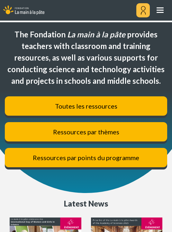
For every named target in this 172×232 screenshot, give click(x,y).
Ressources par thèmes (86, 132)
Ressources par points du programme (86, 157)
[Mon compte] (143, 10)
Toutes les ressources (86, 106)
